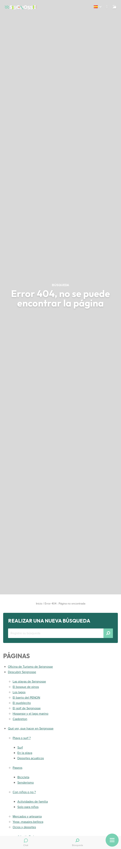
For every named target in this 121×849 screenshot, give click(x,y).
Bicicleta (23, 777)
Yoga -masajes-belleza (28, 821)
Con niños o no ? (24, 792)
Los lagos (19, 692)
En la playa (24, 753)
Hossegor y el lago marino (30, 713)
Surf (20, 747)
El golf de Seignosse (27, 708)
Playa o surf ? (22, 738)
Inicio (39, 604)
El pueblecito (22, 703)
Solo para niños (27, 807)
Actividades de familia (32, 801)
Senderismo (25, 782)
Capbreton (20, 719)
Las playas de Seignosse (29, 681)
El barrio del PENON (26, 697)
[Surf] (114, 7)
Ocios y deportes (24, 827)
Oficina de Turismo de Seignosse (30, 666)
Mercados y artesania (27, 816)
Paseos (17, 767)
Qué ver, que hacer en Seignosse (30, 728)
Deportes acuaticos (30, 758)
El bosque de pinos (26, 687)
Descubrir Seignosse (22, 672)
